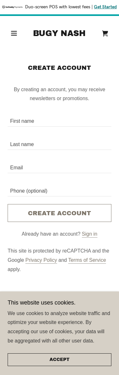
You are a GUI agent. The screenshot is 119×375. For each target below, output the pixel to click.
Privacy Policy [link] (41, 260)
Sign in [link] (89, 234)
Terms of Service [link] (87, 260)
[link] (59, 33)
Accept (59, 359)
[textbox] (59, 119)
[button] (16, 33)
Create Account (59, 213)
